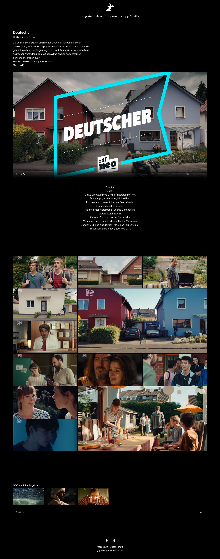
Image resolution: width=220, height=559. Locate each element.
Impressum (102, 546)
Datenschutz (116, 546)
